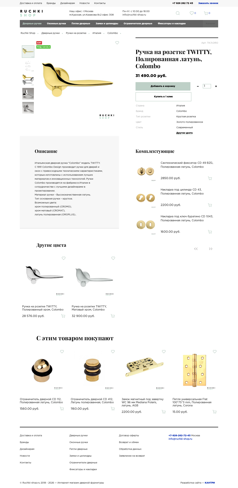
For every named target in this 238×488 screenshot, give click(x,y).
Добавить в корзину (161, 86)
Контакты (100, 3)
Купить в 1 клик (161, 97)
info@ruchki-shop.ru (180, 439)
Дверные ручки (32, 24)
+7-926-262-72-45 (180, 436)
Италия (97, 33)
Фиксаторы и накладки (172, 24)
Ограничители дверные (138, 24)
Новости (84, 3)
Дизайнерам (67, 3)
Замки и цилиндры (107, 24)
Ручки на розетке (76, 33)
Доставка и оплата (31, 3)
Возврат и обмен (129, 442)
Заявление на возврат (132, 456)
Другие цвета (184, 133)
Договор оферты (129, 436)
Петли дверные (81, 24)
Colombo (112, 33)
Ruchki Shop (28, 33)
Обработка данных (130, 449)
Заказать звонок (208, 3)
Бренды (51, 3)
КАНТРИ (210, 483)
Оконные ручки (56, 24)
